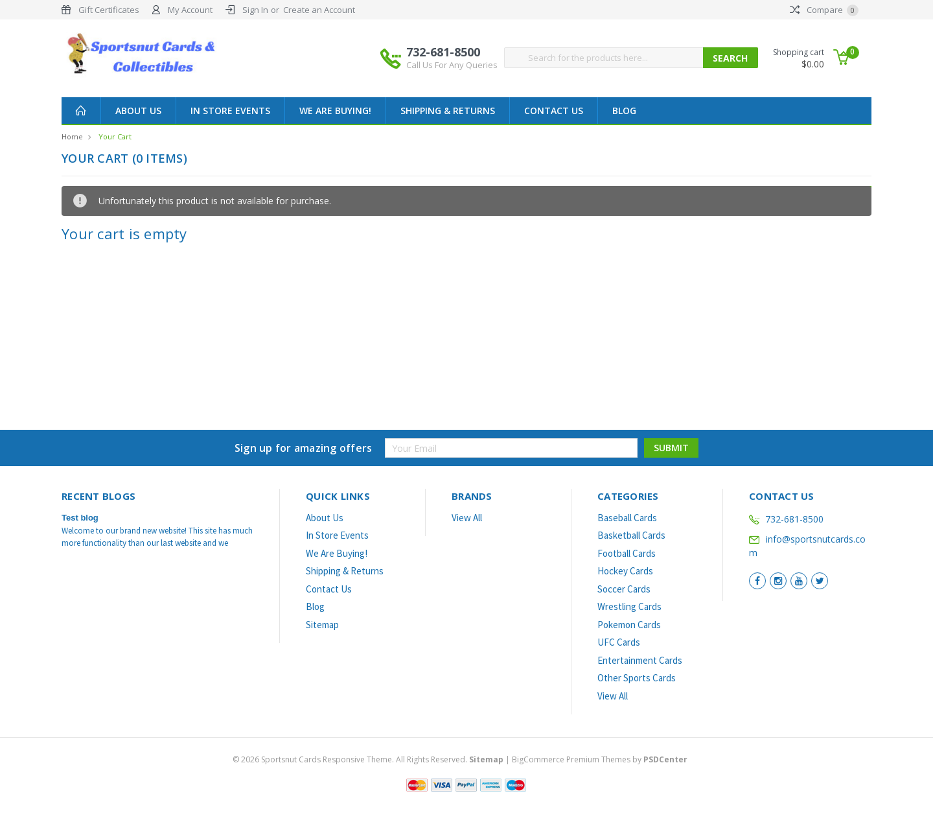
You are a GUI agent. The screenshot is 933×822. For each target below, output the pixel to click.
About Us (138, 110)
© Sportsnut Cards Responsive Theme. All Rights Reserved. (369, 759)
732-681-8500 (452, 57)
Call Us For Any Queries (452, 65)
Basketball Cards (631, 535)
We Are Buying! (335, 110)
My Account (190, 10)
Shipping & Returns (447, 110)
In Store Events (230, 110)
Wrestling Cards (629, 606)
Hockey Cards (625, 571)
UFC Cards (618, 642)
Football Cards (626, 553)
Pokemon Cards (629, 624)
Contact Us (553, 110)
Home (72, 136)
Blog (624, 110)
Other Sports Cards (636, 678)
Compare (824, 9)
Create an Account (319, 10)
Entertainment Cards (639, 660)
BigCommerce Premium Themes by (599, 759)
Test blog (80, 518)
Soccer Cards (624, 589)
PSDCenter (665, 759)
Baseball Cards (627, 517)
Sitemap (322, 624)
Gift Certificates (108, 10)
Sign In (255, 10)
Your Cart (115, 136)
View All (467, 517)
